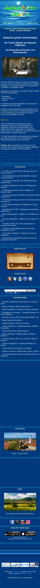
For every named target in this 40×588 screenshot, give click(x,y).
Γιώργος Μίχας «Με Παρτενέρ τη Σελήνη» (16, 348)
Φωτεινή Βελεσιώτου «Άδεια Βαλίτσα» (15, 331)
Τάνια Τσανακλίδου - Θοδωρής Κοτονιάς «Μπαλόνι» (20, 309)
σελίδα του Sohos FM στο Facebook (13, 111)
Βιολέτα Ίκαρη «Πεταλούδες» (12, 320)
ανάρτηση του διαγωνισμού (16, 113)
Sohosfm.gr (16, 571)
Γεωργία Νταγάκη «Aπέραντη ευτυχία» (15, 323)
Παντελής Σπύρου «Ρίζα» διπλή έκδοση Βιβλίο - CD (20, 317)
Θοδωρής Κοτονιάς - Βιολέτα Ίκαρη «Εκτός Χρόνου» (20, 351)
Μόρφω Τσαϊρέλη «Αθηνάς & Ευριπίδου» (16, 306)
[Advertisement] (20, 394)
